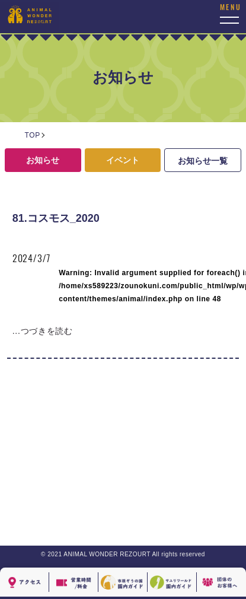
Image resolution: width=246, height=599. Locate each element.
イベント (122, 160)
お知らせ (42, 160)
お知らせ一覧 (203, 160)
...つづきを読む (42, 331)
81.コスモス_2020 (56, 218)
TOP (32, 135)
